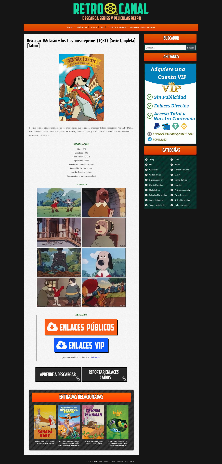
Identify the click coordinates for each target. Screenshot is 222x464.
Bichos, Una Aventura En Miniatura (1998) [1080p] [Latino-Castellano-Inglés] (117, 443)
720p (177, 159)
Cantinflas (153, 170)
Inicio (70, 27)
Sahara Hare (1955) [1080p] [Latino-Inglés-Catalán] (45, 442)
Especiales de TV (156, 180)
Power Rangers (181, 195)
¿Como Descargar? (117, 27)
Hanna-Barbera (181, 180)
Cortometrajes (155, 175)
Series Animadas (156, 200)
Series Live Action (182, 200)
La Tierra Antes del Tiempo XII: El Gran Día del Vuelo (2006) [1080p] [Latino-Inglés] (69, 443)
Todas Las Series (181, 205)
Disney (177, 175)
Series (94, 27)
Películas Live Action (158, 195)
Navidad (178, 185)
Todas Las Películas (157, 205)
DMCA (131, 461)
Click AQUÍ (95, 357)
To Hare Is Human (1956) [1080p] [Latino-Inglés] (93, 442)
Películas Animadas (182, 190)
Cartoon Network (182, 170)
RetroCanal (98, 461)
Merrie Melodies (156, 185)
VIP (102, 27)
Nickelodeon (154, 190)
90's (150, 165)
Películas (82, 27)
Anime (177, 165)
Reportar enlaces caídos (142, 27)
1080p (151, 159)
